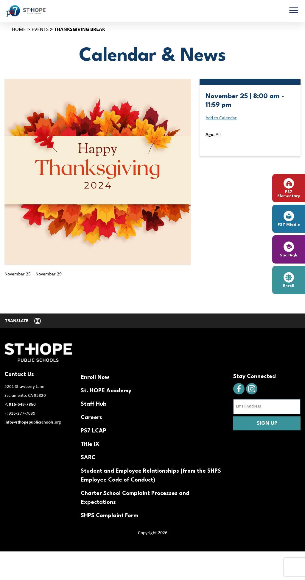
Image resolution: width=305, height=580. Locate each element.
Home (19, 29)
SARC (88, 457)
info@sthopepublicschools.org (32, 422)
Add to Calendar (221, 118)
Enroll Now (95, 377)
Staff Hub (93, 404)
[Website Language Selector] (23, 320)
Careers (91, 417)
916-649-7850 (22, 404)
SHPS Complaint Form (109, 515)
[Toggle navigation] (293, 11)
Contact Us (19, 374)
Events (40, 29)
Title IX (90, 444)
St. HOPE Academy (106, 391)
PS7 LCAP (93, 431)
